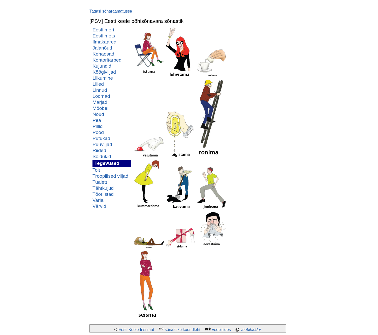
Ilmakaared (104, 41)
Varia (97, 200)
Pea (96, 120)
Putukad (101, 138)
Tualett (99, 182)
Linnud (99, 90)
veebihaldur (250, 329)
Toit (96, 170)
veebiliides (221, 329)
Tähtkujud (103, 188)
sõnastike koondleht (182, 329)
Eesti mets (103, 35)
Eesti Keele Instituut (136, 329)
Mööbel (100, 108)
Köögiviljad (104, 72)
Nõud (98, 114)
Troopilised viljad (110, 176)
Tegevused (106, 163)
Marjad (99, 102)
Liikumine (102, 78)
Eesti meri (103, 29)
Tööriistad (103, 194)
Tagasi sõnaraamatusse (110, 11)
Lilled (98, 84)
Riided (99, 150)
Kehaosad (103, 54)
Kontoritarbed (106, 60)
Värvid (99, 206)
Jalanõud (102, 48)
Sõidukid (101, 156)
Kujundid (101, 66)
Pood (98, 132)
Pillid (97, 126)
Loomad (101, 96)
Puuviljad (102, 144)
